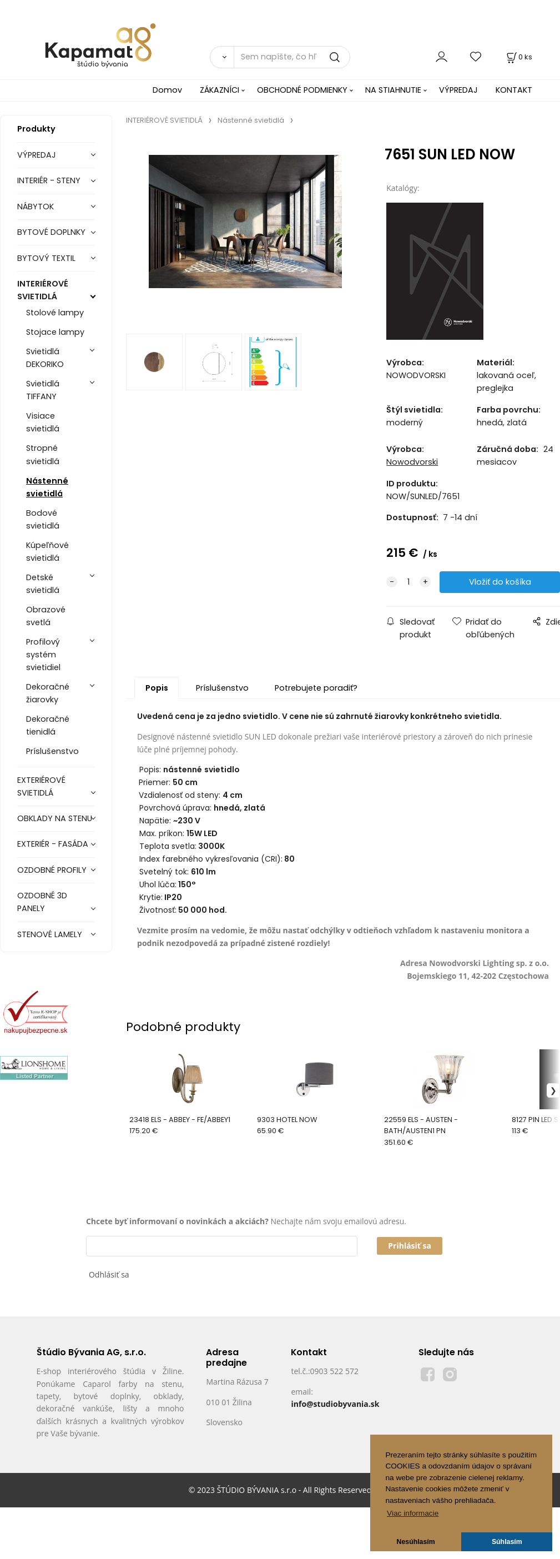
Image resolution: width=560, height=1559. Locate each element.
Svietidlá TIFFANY (42, 390)
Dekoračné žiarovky (47, 693)
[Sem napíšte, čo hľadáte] (292, 57)
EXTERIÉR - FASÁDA (52, 843)
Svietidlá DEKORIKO (45, 358)
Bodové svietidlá (42, 519)
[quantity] (408, 582)
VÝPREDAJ (458, 89)
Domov (167, 89)
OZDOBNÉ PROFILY (52, 870)
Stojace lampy (55, 332)
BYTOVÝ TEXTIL (46, 258)
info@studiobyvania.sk (335, 1404)
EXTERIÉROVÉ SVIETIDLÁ (41, 786)
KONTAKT (514, 89)
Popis (156, 687)
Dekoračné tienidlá (47, 725)
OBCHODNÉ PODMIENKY (302, 89)
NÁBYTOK (35, 206)
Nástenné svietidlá (47, 487)
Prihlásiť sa (409, 1245)
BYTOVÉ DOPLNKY (51, 232)
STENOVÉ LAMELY (49, 934)
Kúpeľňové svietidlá (47, 552)
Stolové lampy (55, 312)
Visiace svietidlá (42, 422)
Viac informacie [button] (412, 1513)
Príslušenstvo (52, 751)
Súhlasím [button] (507, 1542)
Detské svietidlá (42, 584)
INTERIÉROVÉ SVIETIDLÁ (42, 290)
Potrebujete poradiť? (316, 687)
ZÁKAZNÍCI (219, 89)
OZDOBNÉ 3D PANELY (42, 902)
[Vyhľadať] (221, 57)
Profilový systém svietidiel (43, 654)
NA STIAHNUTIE (393, 89)
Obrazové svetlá (45, 616)
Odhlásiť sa (109, 1274)
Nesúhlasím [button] (416, 1542)
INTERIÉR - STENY (48, 180)
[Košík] (518, 57)
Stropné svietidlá (42, 454)
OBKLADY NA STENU (54, 818)
